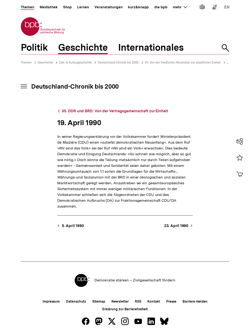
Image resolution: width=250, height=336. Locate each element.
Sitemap (98, 301)
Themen (26, 62)
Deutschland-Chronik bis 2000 (118, 62)
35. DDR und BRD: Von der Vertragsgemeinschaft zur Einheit (115, 111)
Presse (171, 301)
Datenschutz (76, 301)
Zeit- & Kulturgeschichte (75, 62)
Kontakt (153, 301)
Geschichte (45, 62)
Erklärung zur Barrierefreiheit (125, 309)
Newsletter (120, 301)
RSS (138, 301)
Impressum (51, 301)
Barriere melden (195, 301)
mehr (180, 7)
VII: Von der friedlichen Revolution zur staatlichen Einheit (183, 62)
